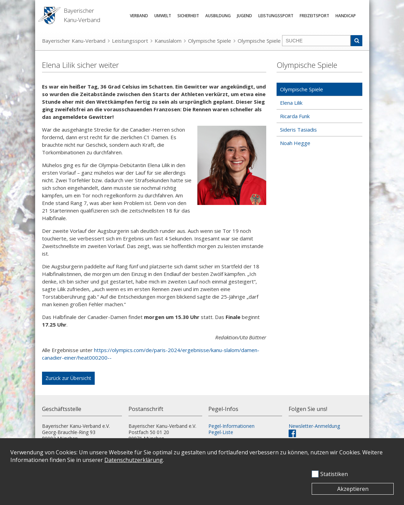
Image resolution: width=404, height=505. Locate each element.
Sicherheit (188, 16)
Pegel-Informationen (231, 426)
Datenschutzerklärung (133, 460)
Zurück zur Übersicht (68, 378)
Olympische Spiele (209, 40)
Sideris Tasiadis (298, 129)
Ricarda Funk (295, 116)
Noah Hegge (295, 143)
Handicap (345, 16)
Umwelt (162, 16)
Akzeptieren (353, 489)
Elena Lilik (291, 102)
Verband (139, 16)
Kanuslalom (168, 40)
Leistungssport (275, 16)
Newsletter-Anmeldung (314, 426)
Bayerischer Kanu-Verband (73, 40)
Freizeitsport (314, 16)
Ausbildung (218, 16)
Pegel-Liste (220, 432)
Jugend (244, 16)
